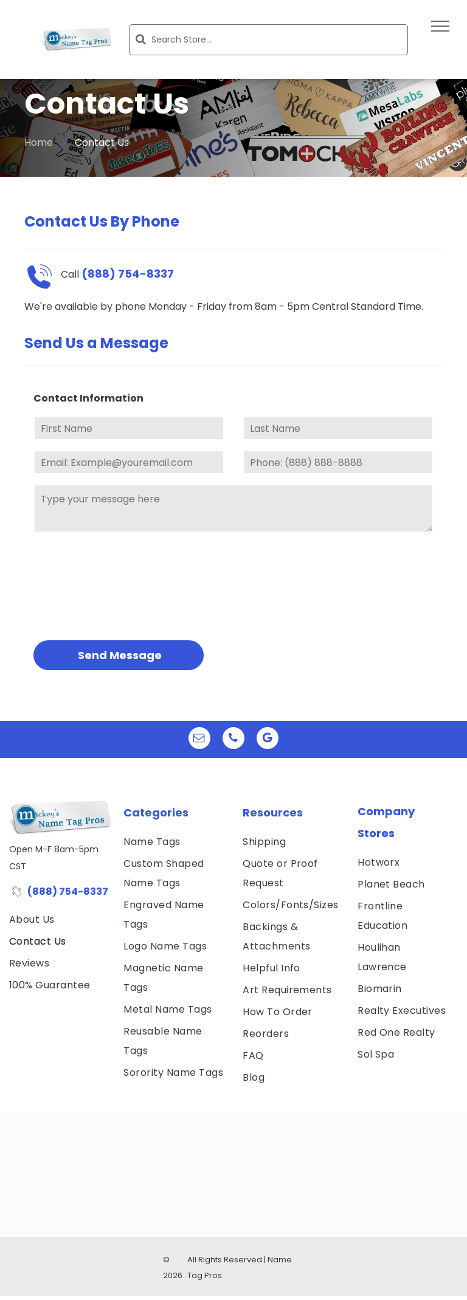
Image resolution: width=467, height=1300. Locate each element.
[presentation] (83, 584)
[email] (199, 739)
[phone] (233, 739)
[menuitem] (60, 920)
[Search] (268, 39)
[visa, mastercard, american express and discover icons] (60, 1016)
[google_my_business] (267, 739)
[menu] (440, 26)
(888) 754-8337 (67, 891)
